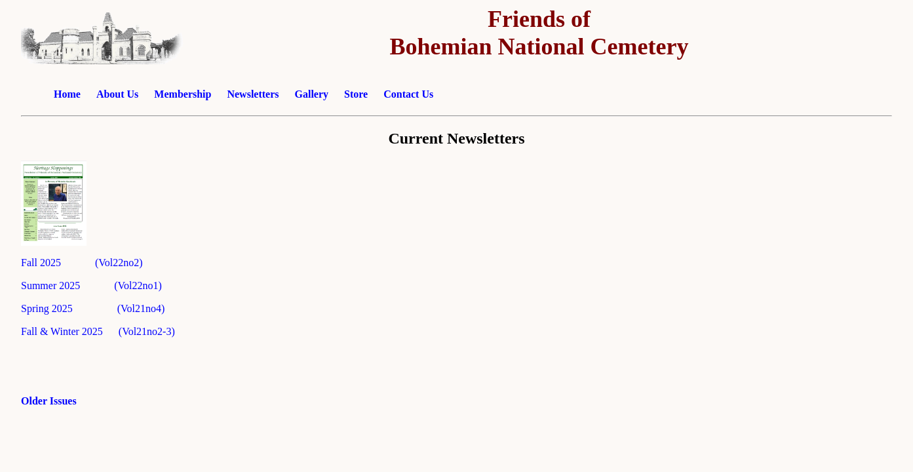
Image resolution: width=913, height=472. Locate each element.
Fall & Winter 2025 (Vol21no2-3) (98, 331)
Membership (182, 94)
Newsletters (253, 94)
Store (356, 94)
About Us (118, 94)
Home (67, 94)
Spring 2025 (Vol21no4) (93, 308)
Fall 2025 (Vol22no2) (81, 262)
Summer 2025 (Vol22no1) (91, 285)
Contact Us (408, 94)
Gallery (312, 94)
